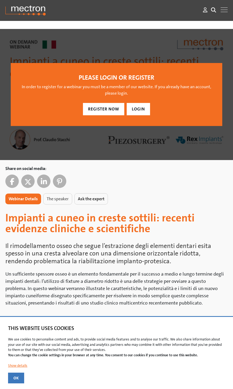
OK (16, 378)
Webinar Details (23, 199)
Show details (17, 365)
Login (138, 109)
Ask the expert (91, 199)
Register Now (103, 109)
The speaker (58, 199)
